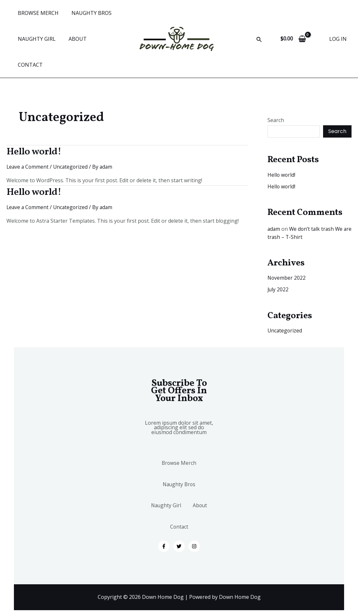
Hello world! (33, 126)
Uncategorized (72, 140)
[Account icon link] (338, 26)
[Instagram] (194, 538)
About (161, 516)
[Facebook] (163, 538)
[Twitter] (179, 538)
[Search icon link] (259, 27)
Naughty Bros (179, 464)
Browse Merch (179, 438)
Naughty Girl (179, 490)
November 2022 (286, 251)
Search (275, 94)
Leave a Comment (28, 140)
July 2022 (278, 263)
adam (274, 203)
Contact (194, 516)
